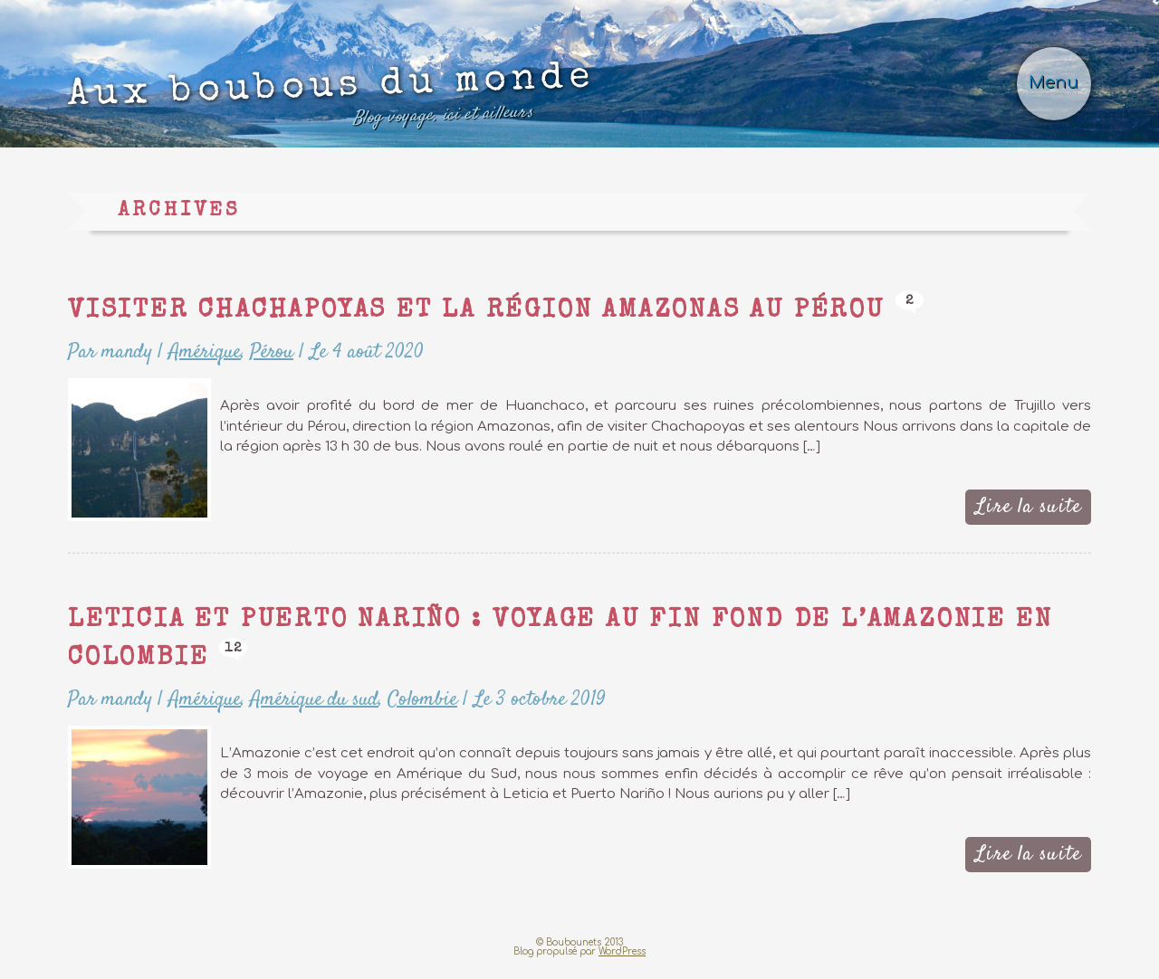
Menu (1052, 88)
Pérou (271, 364)
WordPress (622, 962)
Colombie (421, 711)
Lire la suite (1029, 518)
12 (296, 660)
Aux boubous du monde (370, 105)
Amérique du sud (314, 711)
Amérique (204, 364)
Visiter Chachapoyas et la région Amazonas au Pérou (510, 323)
